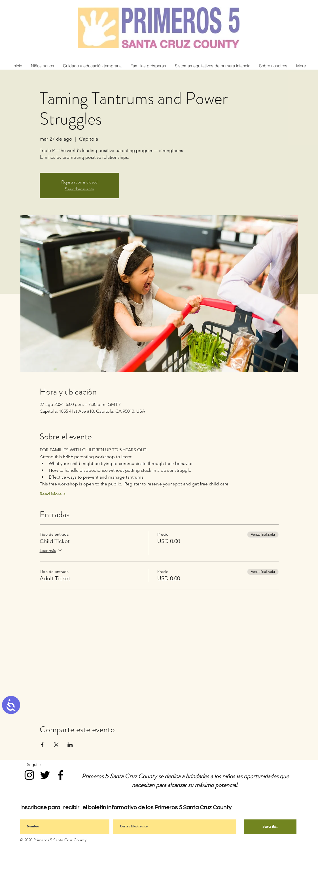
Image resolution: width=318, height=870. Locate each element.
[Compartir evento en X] (56, 744)
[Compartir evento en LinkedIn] (70, 744)
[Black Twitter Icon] (45, 775)
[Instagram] (29, 775)
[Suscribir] (270, 826)
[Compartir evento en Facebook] (42, 744)
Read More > (53, 493)
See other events (79, 188)
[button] (273, 65)
